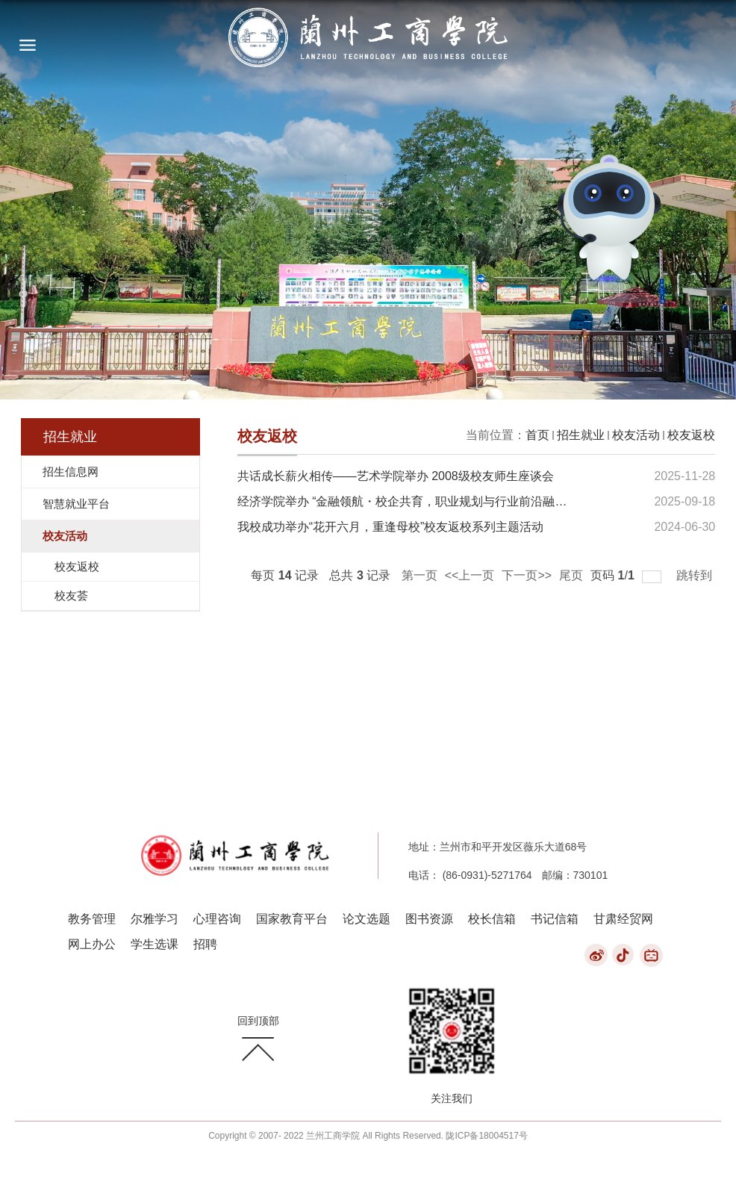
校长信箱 (492, 918)
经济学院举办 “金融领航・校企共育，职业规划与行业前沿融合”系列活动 (428, 501)
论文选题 (366, 918)
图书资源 (429, 918)
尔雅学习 (154, 918)
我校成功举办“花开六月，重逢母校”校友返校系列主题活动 (390, 526)
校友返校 (691, 435)
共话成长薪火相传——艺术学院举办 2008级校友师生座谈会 (395, 476)
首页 (537, 435)
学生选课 (154, 944)
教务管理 (92, 918)
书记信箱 (554, 918)
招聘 (205, 944)
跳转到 (695, 575)
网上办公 (92, 944)
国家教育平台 (292, 918)
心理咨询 (217, 918)
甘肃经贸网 (623, 918)
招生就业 (581, 435)
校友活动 (636, 435)
